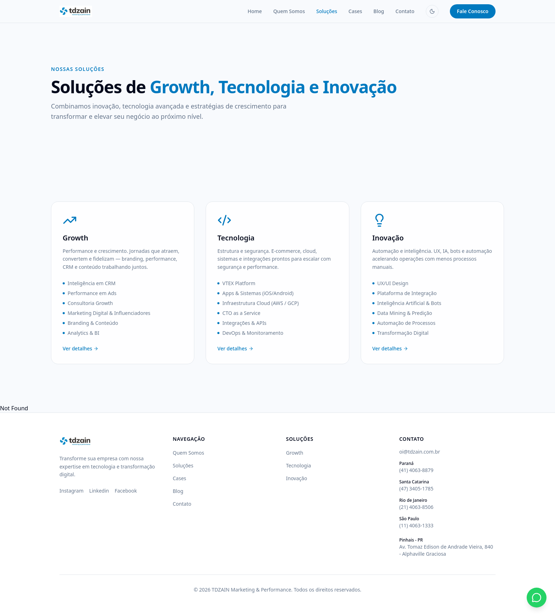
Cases (355, 11)
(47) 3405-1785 (416, 488)
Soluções (326, 11)
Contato (404, 11)
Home (255, 11)
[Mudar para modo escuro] (432, 11)
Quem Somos (289, 11)
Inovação (296, 478)
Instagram (71, 490)
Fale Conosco (472, 11)
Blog (378, 11)
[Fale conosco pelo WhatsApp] (537, 597)
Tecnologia (298, 465)
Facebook (126, 490)
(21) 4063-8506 (416, 507)
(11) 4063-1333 (416, 525)
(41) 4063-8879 (416, 470)
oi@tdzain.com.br (419, 451)
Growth (294, 452)
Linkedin (99, 490)
